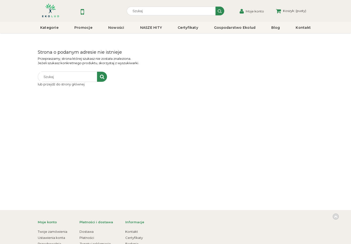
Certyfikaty (134, 238)
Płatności (86, 238)
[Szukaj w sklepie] (172, 11)
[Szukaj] (219, 11)
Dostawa (86, 232)
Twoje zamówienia (52, 232)
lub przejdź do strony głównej (61, 84)
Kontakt (131, 232)
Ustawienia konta (51, 238)
